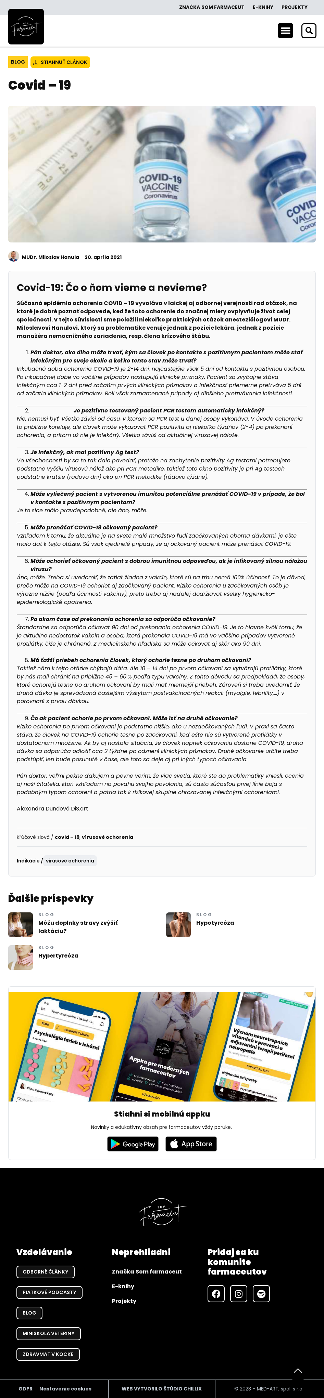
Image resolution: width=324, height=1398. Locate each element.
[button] (285, 30)
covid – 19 (67, 837)
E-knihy (263, 7)
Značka (212, 7)
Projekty (295, 7)
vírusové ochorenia (107, 837)
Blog (18, 61)
